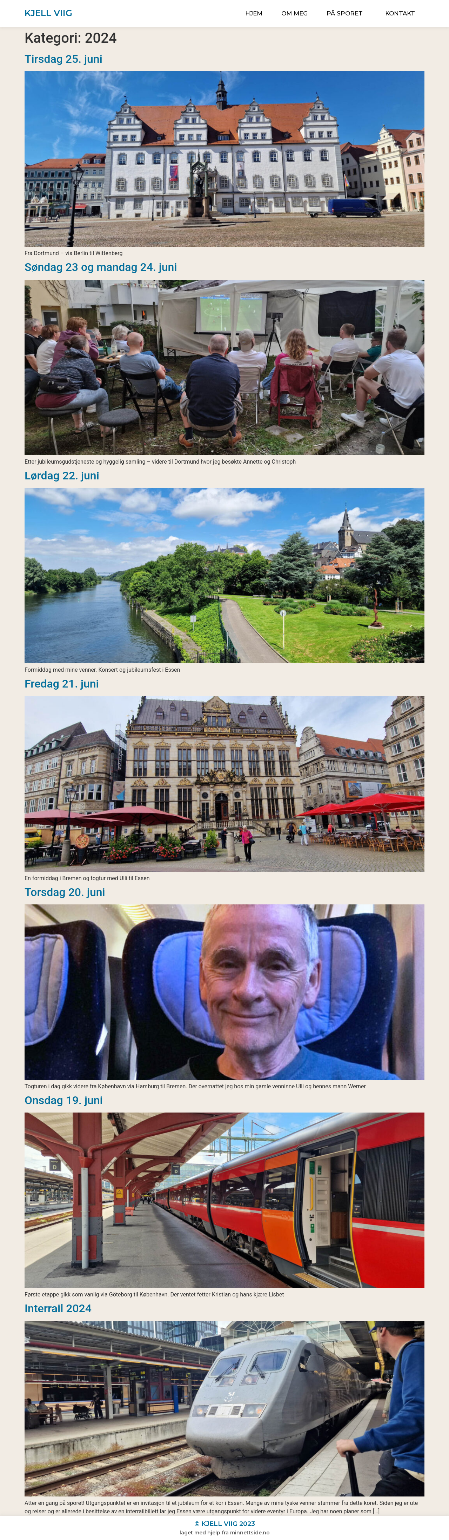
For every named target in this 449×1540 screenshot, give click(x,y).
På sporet (346, 13)
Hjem (253, 13)
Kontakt (400, 13)
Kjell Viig (48, 13)
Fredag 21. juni (62, 683)
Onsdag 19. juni (64, 1100)
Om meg (294, 13)
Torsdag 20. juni (65, 892)
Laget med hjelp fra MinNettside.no (225, 1532)
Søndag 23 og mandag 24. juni (101, 267)
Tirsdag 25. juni (63, 59)
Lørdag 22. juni (62, 475)
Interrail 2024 (58, 1308)
